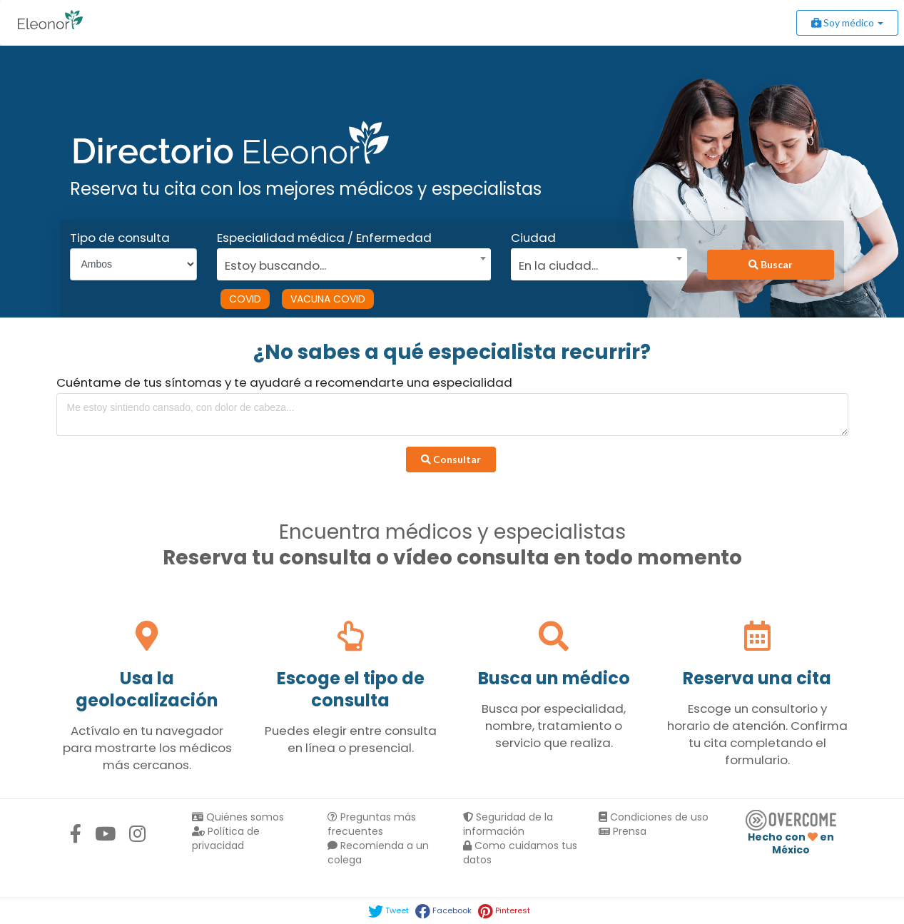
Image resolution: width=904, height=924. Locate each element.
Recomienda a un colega (378, 852)
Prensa (622, 831)
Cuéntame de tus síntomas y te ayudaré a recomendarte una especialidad (284, 382)
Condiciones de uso (654, 817)
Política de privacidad (226, 838)
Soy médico (847, 22)
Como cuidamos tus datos (520, 852)
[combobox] (349, 262)
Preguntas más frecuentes (371, 824)
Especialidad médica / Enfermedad (324, 237)
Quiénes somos (238, 817)
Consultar (451, 459)
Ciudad (533, 237)
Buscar (770, 264)
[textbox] (349, 263)
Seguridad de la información (508, 824)
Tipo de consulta (120, 237)
